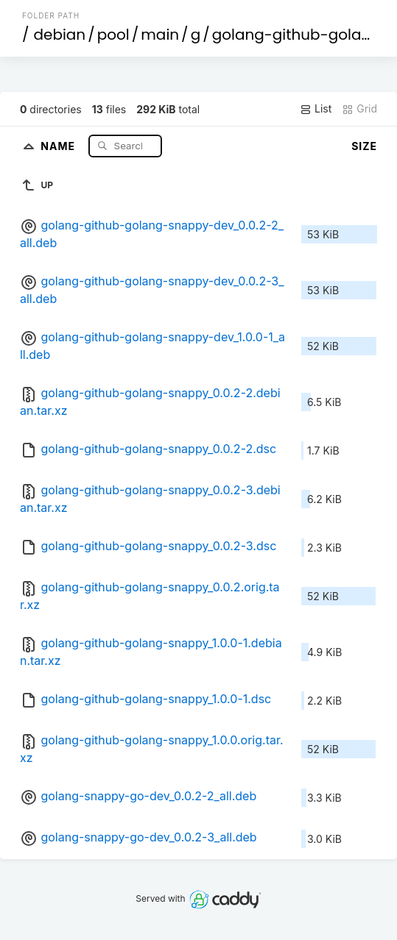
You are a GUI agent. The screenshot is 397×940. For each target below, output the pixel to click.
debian (59, 34)
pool (113, 34)
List (315, 108)
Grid (359, 108)
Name (59, 145)
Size (364, 146)
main (160, 34)
